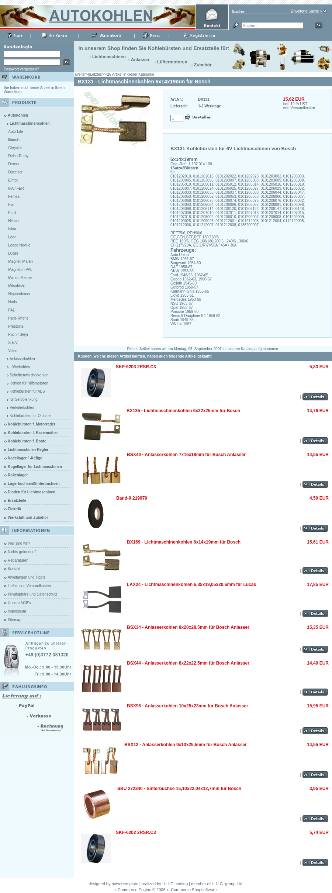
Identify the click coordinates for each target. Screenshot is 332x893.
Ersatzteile (17, 501)
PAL (11, 310)
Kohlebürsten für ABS (27, 391)
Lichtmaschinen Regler (28, 450)
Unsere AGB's (19, 603)
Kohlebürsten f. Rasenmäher (33, 433)
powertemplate (125, 884)
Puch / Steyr (18, 334)
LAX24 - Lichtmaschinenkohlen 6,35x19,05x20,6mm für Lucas (191, 584)
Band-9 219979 (131, 498)
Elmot (13, 180)
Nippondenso (19, 294)
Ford (12, 213)
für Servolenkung (24, 399)
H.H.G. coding (175, 884)
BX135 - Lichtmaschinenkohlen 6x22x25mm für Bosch (183, 410)
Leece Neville (19, 245)
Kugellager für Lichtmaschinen (35, 467)
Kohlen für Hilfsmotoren (29, 383)
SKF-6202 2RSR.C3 (136, 832)
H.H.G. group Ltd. (227, 884)
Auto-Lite (15, 132)
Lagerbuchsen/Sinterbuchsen (34, 484)
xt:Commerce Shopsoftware (192, 889)
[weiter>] (82, 74)
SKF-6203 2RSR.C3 (136, 366)
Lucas (13, 253)
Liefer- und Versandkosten (29, 586)
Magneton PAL (20, 270)
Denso (13, 164)
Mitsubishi (16, 286)
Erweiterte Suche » (306, 11)
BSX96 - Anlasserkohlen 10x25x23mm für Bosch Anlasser (187, 705)
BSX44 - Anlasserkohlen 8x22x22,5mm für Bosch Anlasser (188, 663)
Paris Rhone (18, 318)
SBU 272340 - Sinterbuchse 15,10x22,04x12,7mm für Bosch (179, 788)
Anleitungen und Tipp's (26, 577)
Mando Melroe (20, 278)
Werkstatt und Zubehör (28, 518)
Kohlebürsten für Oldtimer (31, 416)
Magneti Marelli (20, 261)
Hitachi (14, 221)
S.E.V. (13, 343)
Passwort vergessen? (21, 69)
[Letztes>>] (98, 74)
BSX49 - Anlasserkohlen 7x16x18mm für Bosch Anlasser (186, 454)
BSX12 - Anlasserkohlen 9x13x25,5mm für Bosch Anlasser (185, 744)
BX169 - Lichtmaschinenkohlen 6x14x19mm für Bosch (184, 542)
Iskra (12, 229)
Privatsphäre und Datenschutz (32, 594)
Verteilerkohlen (22, 408)
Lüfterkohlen (20, 367)
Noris (12, 302)
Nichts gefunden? (22, 552)
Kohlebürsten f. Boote (27, 441)
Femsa (14, 196)
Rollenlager (18, 475)
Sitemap (14, 620)
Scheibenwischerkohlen (29, 375)
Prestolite (16, 326)
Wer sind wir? (19, 543)
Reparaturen (18, 560)
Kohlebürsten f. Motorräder (31, 424)
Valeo (12, 351)
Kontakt (14, 569)
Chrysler (15, 148)
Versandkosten (303, 108)
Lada (12, 237)
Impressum (17, 611)
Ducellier (15, 172)
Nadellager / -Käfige (25, 458)
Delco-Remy (18, 156)
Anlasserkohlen (22, 359)
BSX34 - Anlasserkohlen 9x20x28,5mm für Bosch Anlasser (188, 627)
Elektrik (14, 509)
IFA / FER (16, 188)
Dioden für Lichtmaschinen (31, 492)
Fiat (11, 205)
